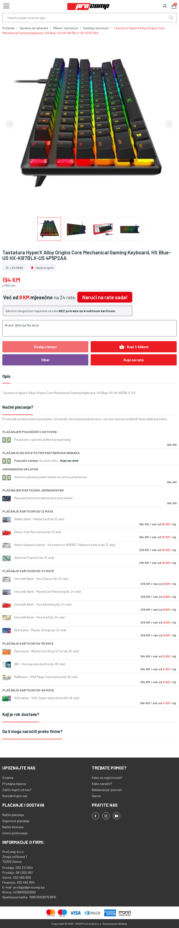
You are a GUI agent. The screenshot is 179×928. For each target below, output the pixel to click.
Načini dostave (13, 827)
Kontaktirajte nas (14, 796)
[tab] (89, 407)
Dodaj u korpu (45, 347)
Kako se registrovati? (107, 778)
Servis (96, 796)
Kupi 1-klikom (134, 347)
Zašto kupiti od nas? (17, 790)
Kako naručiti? (102, 784)
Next (169, 124)
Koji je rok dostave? (20, 714)
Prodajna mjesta (14, 784)
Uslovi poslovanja (14, 833)
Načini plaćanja (13, 815)
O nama (7, 778)
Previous (10, 124)
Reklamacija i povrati (107, 790)
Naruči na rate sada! (105, 297)
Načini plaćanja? (17, 407)
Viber (45, 360)
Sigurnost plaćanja (15, 821)
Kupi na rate (134, 360)
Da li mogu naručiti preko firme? (32, 731)
